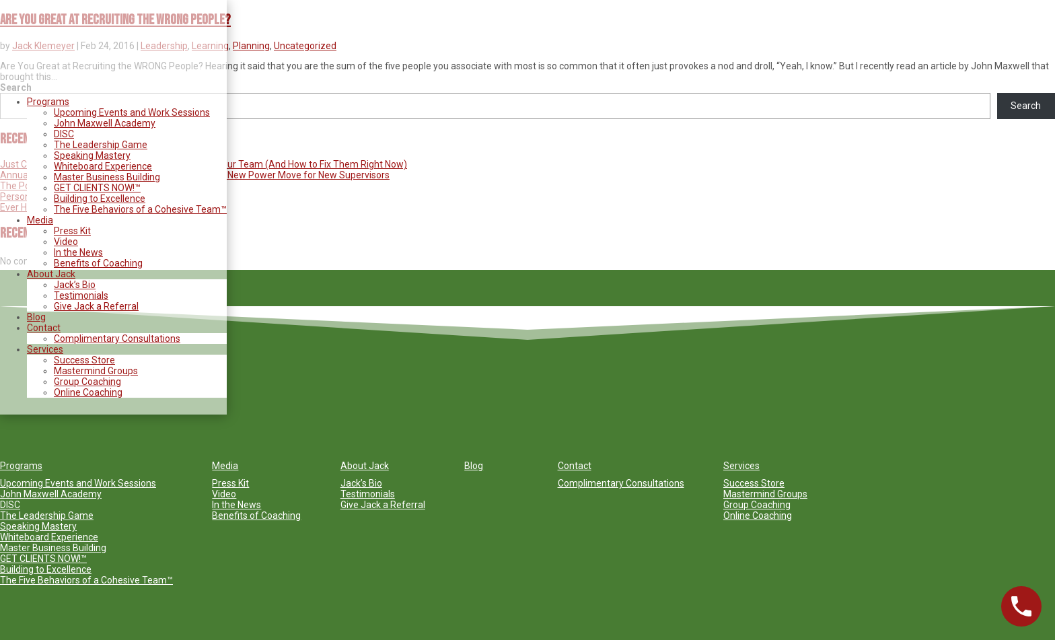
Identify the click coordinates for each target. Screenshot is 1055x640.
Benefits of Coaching (98, 263)
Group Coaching (87, 381)
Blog (36, 317)
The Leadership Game (100, 144)
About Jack (51, 274)
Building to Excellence (99, 198)
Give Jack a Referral (96, 306)
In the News (78, 252)
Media (40, 220)
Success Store (84, 360)
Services (45, 349)
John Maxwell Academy (104, 123)
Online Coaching (88, 392)
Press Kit (72, 230)
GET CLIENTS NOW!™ (97, 187)
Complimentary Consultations (117, 338)
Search (1026, 105)
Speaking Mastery (92, 155)
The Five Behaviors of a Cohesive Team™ (140, 209)
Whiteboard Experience (103, 166)
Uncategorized (305, 45)
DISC (64, 134)
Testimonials (81, 295)
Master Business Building (107, 177)
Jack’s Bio (75, 284)
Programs (48, 101)
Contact (44, 327)
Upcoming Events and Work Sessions (132, 112)
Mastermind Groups (96, 370)
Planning (251, 45)
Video (66, 241)
